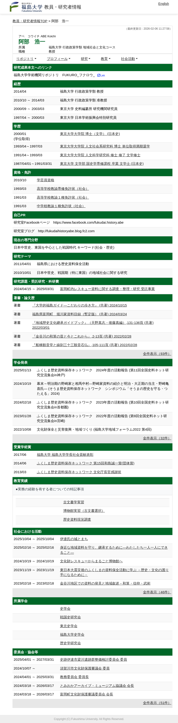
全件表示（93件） (157, 354)
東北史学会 (68, 626)
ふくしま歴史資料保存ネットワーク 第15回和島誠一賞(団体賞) (85, 463)
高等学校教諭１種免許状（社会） (63, 197)
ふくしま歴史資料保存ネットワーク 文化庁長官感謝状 (79, 472)
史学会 (65, 608)
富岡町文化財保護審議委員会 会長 (86, 694)
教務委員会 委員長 (74, 677)
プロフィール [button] (57, 59)
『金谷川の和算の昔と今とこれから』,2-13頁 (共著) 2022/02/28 (81, 336)
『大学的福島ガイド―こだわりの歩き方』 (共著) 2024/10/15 (79, 305)
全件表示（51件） (157, 703)
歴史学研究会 (70, 643)
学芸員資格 (45, 180)
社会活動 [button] (128, 59)
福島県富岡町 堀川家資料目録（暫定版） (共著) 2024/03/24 (79, 314)
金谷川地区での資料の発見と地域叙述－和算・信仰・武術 (105, 583)
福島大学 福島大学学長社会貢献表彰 (65, 455)
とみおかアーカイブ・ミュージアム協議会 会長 (97, 686)
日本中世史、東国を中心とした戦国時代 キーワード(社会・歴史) (64, 247)
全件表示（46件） (157, 592)
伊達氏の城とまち (74, 539)
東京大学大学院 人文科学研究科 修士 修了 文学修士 (100, 155)
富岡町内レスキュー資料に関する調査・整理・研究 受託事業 (107, 289)
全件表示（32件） (157, 438)
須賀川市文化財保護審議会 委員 (85, 668)
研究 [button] (84, 59)
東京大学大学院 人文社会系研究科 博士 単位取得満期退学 (105, 146)
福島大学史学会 (72, 634)
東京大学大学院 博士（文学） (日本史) (90, 134)
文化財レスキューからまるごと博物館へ (91, 561)
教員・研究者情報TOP (30, 21)
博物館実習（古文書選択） (84, 511)
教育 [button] (104, 59)
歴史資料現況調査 (77, 519)
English (163, 4)
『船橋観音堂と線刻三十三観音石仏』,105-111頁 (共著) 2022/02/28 (84, 345)
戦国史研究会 (70, 617)
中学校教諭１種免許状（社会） (61, 206)
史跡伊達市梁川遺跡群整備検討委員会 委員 (93, 659)
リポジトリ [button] (25, 59)
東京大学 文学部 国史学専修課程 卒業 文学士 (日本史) (102, 164)
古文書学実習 (73, 502)
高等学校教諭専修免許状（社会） (63, 189)
